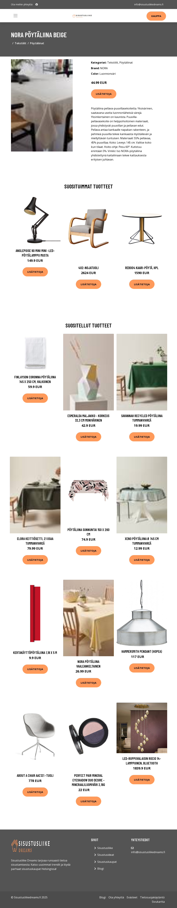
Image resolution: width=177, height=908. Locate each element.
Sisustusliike (105, 848)
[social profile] (36, 4)
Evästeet (132, 897)
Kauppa (156, 16)
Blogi (100, 868)
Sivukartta (158, 902)
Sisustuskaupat (107, 862)
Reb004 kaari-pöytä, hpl (141, 268)
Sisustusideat (105, 855)
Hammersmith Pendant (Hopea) (142, 651)
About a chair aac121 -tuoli (35, 775)
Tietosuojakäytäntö (152, 897)
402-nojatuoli (88, 268)
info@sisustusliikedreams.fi (148, 4)
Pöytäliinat (37, 43)
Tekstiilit (20, 43)
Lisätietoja (104, 93)
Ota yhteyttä (116, 897)
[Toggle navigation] (15, 15)
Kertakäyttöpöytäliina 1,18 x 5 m (35, 652)
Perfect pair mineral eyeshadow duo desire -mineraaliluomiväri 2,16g (88, 780)
